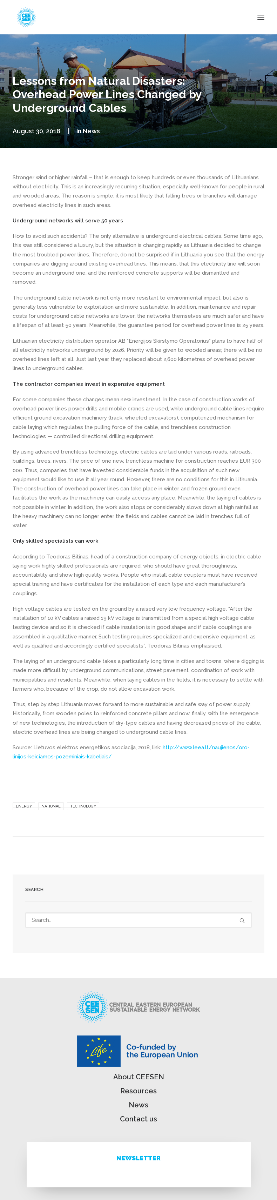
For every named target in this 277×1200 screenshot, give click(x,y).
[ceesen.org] (26, 17)
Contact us (138, 1119)
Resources (138, 1091)
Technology (83, 806)
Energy (24, 806)
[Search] (138, 920)
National (51, 806)
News (91, 131)
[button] (261, 17)
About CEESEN (138, 1077)
